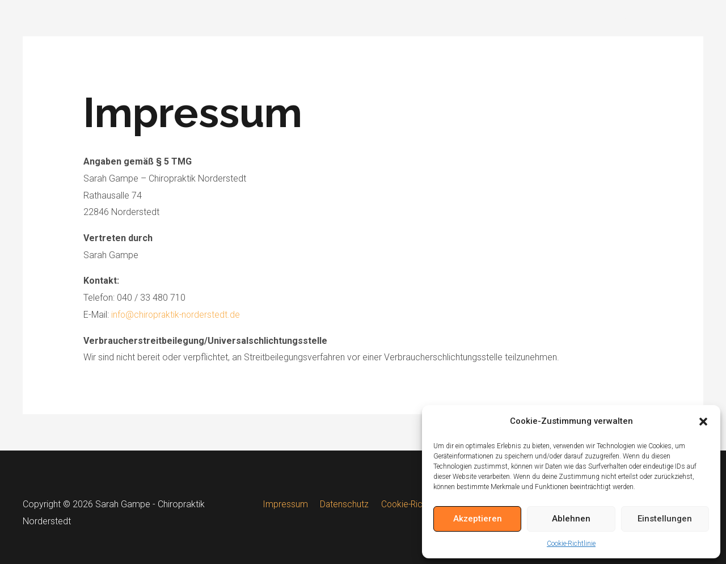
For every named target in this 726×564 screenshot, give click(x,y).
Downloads (637, 19)
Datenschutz (343, 504)
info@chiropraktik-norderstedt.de (177, 314)
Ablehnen (571, 519)
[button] (703, 421)
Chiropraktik (573, 19)
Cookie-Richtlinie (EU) (419, 504)
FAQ (686, 19)
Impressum (287, 504)
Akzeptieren (477, 519)
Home (519, 19)
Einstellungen (665, 519)
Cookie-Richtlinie (571, 544)
